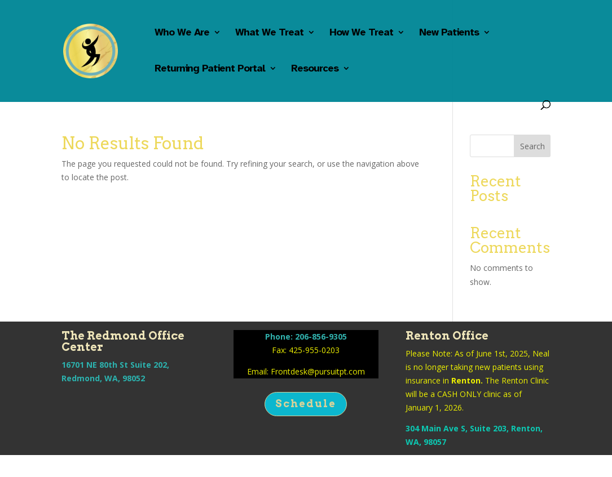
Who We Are (182, 33)
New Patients (449, 33)
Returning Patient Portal (210, 69)
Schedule (305, 403)
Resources (314, 69)
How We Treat (361, 33)
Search (532, 146)
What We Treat (269, 33)
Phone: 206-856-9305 (306, 336)
